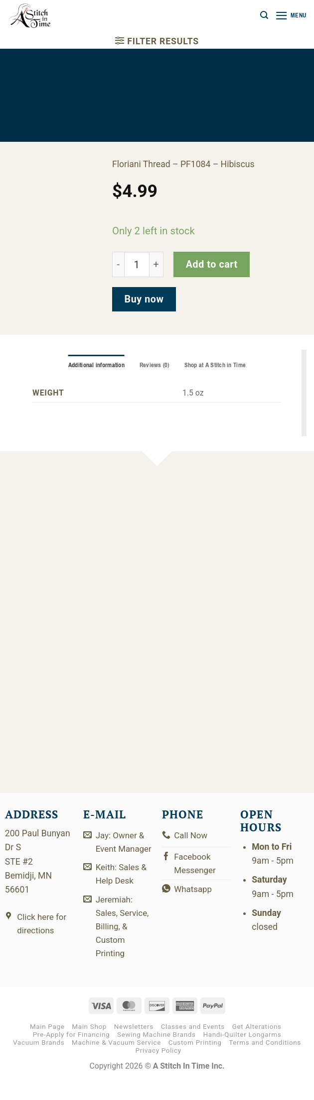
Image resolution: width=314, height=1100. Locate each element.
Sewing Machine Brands (156, 1054)
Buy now (144, 299)
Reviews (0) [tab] (154, 365)
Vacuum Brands (38, 1062)
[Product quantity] (137, 264)
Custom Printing (195, 1062)
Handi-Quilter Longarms (242, 1054)
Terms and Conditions (265, 1062)
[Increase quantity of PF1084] (156, 264)
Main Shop (89, 1046)
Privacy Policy (158, 1071)
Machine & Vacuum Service (116, 1062)
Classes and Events (193, 1046)
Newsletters (134, 1046)
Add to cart (212, 264)
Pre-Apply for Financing (71, 1054)
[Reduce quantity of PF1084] (118, 264)
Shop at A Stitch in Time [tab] (217, 365)
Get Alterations (257, 1046)
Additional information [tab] (94, 365)
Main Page (47, 1046)
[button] (262, 15)
